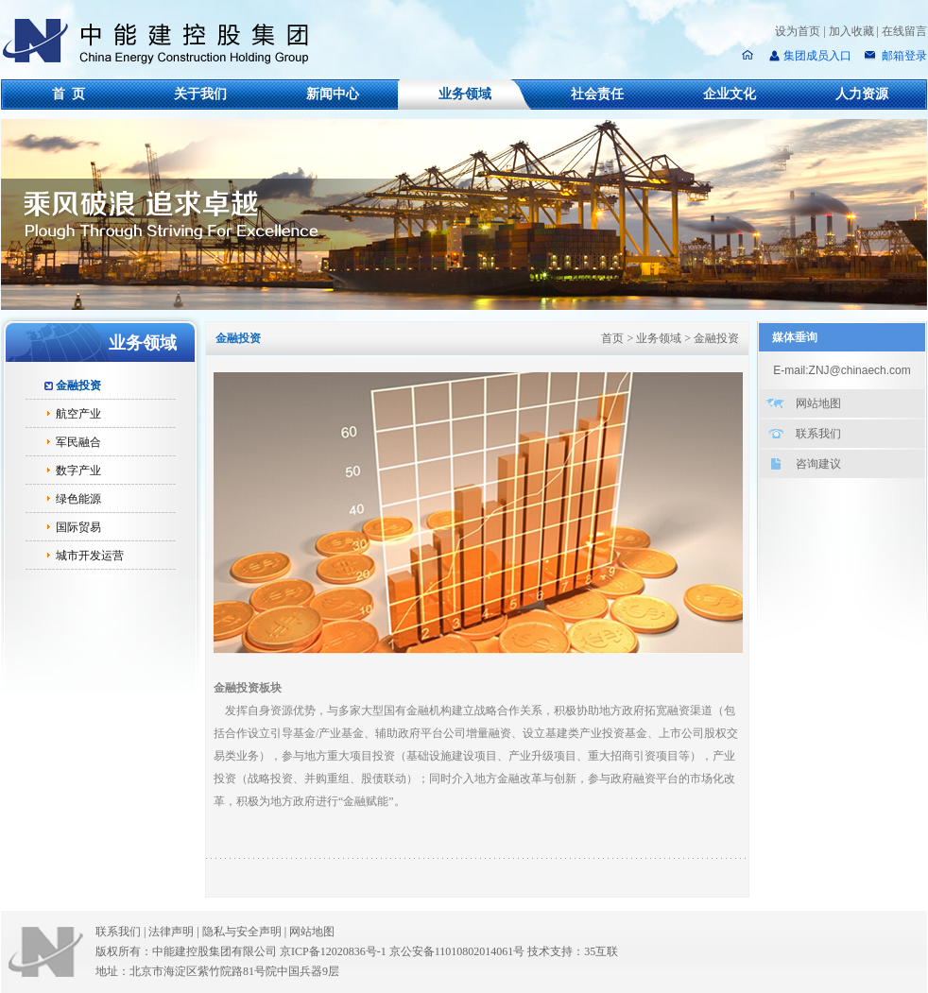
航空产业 (78, 413)
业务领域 (464, 94)
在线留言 (904, 31)
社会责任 (597, 94)
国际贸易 (78, 527)
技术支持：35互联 (572, 951)
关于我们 (200, 94)
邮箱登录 (903, 55)
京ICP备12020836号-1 (333, 951)
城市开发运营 (90, 555)
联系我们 (818, 433)
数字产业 (78, 470)
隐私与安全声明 (242, 931)
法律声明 (174, 931)
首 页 (68, 94)
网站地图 (818, 403)
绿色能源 (78, 498)
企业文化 (729, 94)
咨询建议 (818, 464)
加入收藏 (851, 31)
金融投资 (78, 385)
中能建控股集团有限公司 (163, 41)
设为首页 (797, 31)
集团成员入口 (817, 55)
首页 (612, 338)
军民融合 (78, 442)
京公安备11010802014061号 (457, 951)
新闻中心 (332, 94)
